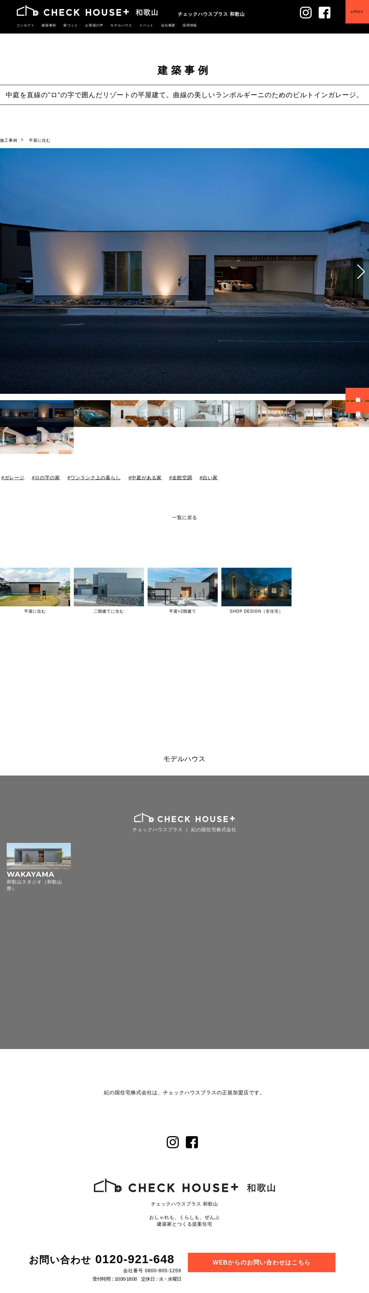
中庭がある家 (146, 477)
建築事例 (46, 25)
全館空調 (182, 477)
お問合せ (352, 16)
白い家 (210, 477)
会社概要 (158, 25)
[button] (361, 271)
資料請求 (358, 407)
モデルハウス (114, 25)
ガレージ (14, 477)
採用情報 (178, 25)
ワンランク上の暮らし (95, 477)
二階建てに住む (109, 611)
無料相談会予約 (358, 394)
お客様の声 (89, 25)
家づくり (67, 25)
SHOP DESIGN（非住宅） (256, 611)
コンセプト (25, 25)
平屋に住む (40, 140)
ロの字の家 (47, 477)
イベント (137, 25)
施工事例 (8, 140)
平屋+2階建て (182, 611)
